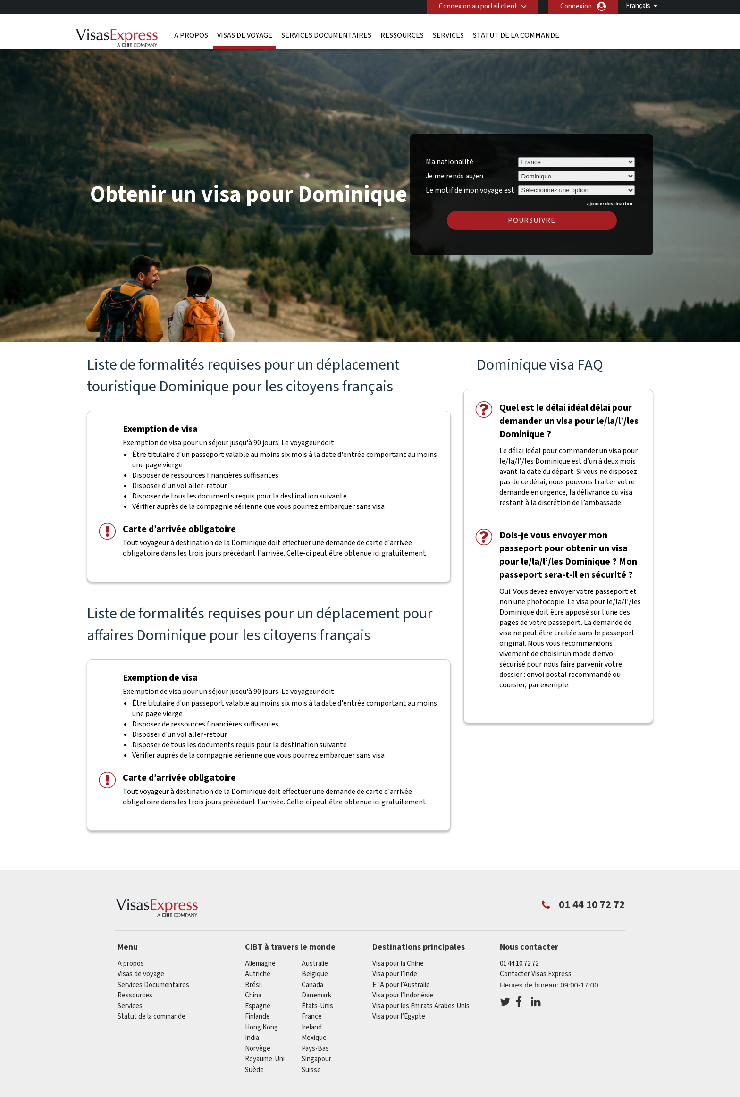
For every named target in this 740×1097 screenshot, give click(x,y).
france (312, 1016)
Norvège (257, 1049)
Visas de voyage (244, 35)
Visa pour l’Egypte (398, 1016)
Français (638, 6)
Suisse (311, 1070)
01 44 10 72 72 (519, 964)
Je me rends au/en (454, 176)
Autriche (257, 974)
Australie (315, 964)
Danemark (316, 995)
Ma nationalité (449, 162)
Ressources (402, 35)
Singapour (316, 1059)
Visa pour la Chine (398, 964)
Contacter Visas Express (536, 974)
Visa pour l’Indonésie (402, 995)
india (252, 1038)
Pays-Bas (315, 1049)
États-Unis (317, 1006)
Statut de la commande (516, 35)
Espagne (257, 1006)
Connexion (576, 6)
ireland (312, 1027)
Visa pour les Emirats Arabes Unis (421, 1006)
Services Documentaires (326, 35)
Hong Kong (261, 1027)
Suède (254, 1070)
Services (448, 35)
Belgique (315, 974)
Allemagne (260, 964)
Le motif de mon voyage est (470, 189)
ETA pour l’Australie (401, 985)
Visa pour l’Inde (394, 974)
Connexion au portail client (478, 6)
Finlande (257, 1016)
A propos (191, 35)
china (253, 995)
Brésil (253, 985)
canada (312, 985)
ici (376, 553)
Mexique (314, 1038)
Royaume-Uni (265, 1059)
